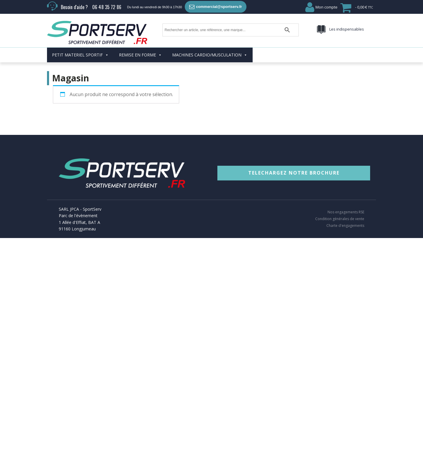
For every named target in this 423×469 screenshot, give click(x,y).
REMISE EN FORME (140, 55)
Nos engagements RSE (346, 212)
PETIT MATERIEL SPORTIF (80, 55)
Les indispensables (346, 29)
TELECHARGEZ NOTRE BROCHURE (294, 173)
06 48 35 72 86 (106, 7)
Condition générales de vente (339, 219)
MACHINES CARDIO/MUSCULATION (209, 55)
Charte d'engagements (345, 225)
